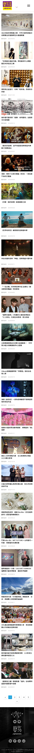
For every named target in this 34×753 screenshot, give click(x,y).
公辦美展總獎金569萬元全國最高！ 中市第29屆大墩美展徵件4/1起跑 (16, 344)
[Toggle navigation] (28, 6)
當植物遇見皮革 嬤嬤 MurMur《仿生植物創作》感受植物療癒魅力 (16, 513)
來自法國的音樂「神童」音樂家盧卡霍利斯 (16, 258)
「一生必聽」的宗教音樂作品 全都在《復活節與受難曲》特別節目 (16, 288)
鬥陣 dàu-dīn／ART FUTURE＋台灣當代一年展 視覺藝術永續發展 (17, 541)
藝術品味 (3, 38)
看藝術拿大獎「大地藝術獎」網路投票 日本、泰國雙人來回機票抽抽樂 (16, 598)
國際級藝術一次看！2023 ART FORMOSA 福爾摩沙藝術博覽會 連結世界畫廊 (16, 569)
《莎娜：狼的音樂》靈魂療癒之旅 (13, 202)
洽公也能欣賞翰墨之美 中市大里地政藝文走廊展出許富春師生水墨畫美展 (16, 34)
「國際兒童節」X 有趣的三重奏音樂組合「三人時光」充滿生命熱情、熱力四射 (15, 316)
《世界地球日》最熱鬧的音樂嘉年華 (14, 230)
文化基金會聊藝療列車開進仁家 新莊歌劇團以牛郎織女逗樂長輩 (16, 626)
